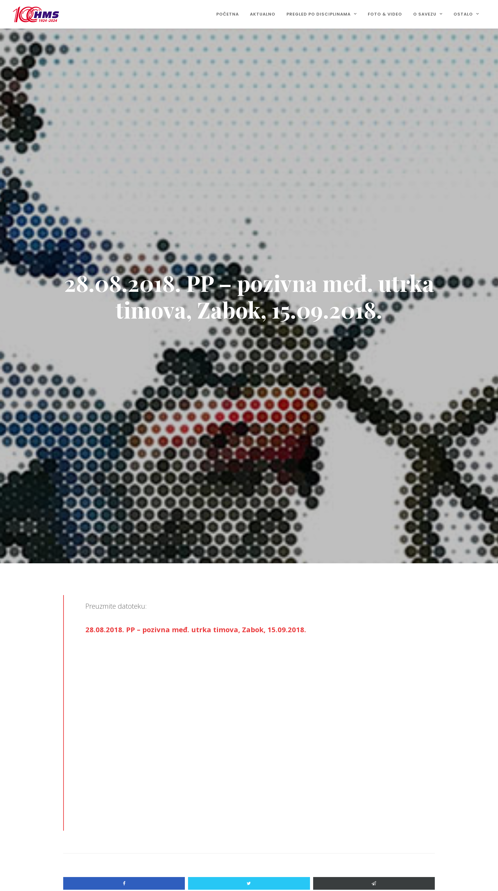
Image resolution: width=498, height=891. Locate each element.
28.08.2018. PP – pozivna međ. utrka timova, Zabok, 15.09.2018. (195, 629)
